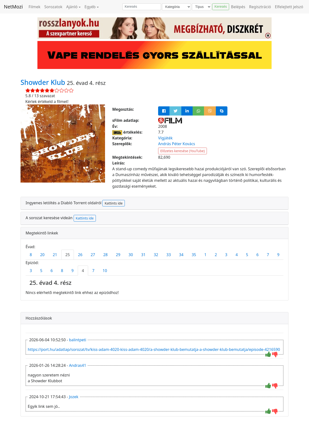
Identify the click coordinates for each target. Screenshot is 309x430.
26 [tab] (80, 254)
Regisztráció (260, 6)
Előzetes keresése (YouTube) (182, 151)
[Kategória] (176, 6)
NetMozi (13, 6)
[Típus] (201, 6)
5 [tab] (247, 254)
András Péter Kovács (176, 143)
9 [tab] (278, 254)
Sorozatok (53, 6)
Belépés (238, 6)
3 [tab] (226, 254)
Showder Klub (44, 82)
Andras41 (77, 365)
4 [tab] (237, 254)
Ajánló (71, 6)
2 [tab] (216, 254)
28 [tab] (105, 254)
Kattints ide (113, 203)
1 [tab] (205, 254)
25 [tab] (67, 254)
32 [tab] (156, 254)
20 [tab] (42, 254)
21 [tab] (55, 254)
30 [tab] (130, 254)
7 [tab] (268, 254)
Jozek (73, 396)
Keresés (220, 6)
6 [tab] (257, 254)
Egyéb (90, 6)
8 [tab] (31, 254)
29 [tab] (118, 254)
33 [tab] (168, 254)
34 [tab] (181, 254)
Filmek (34, 6)
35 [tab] (194, 254)
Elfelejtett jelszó (289, 6)
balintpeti (77, 339)
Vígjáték (165, 138)
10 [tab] (105, 270)
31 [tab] (143, 254)
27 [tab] (93, 254)
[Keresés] (141, 6)
